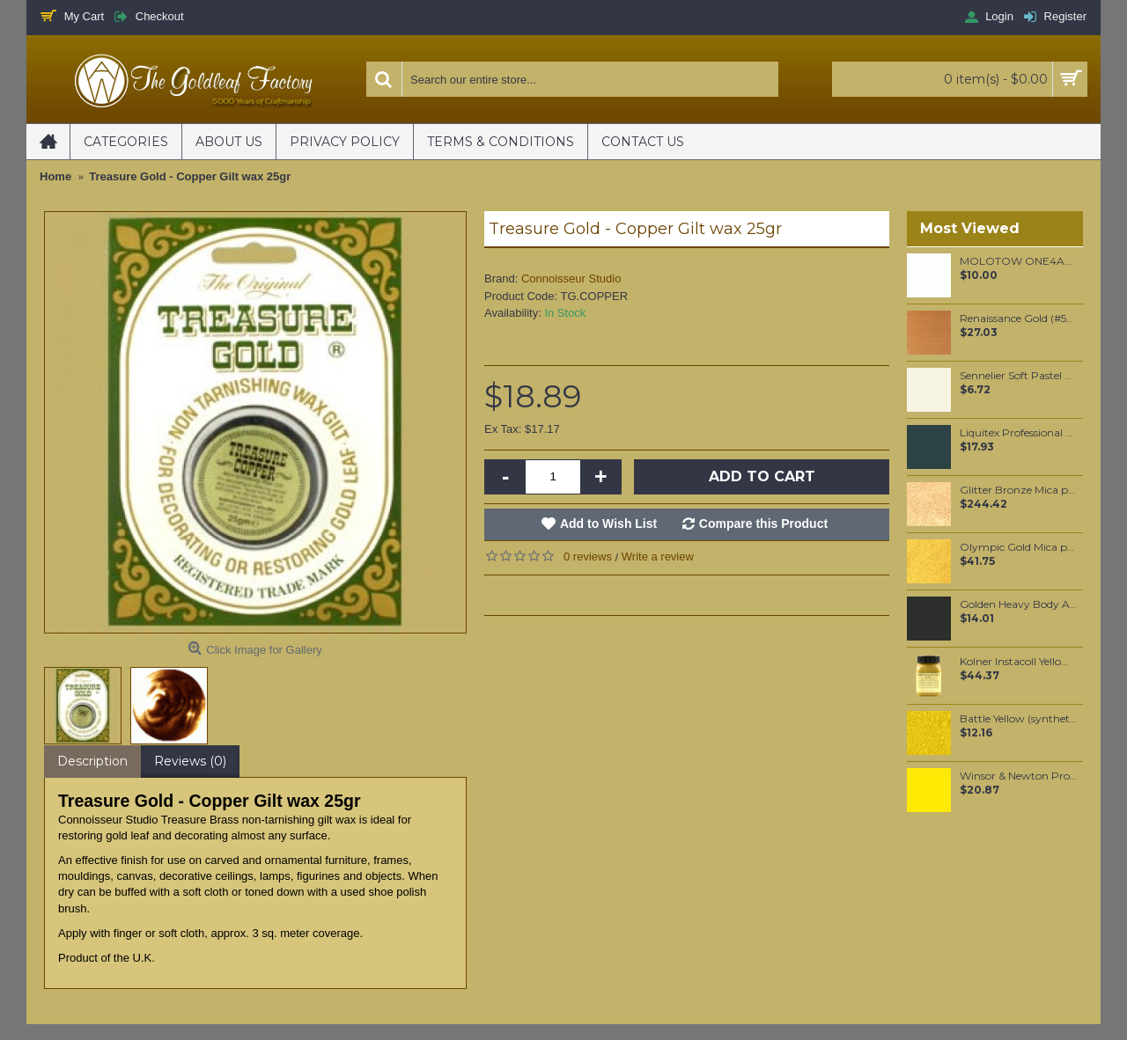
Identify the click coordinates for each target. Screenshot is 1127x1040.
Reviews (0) (190, 761)
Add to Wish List (608, 523)
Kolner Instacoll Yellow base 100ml (1018, 661)
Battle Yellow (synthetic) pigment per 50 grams (1018, 719)
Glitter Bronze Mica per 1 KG (1018, 490)
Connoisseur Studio (571, 278)
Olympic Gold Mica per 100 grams (1018, 547)
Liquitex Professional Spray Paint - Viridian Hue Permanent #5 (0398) (1018, 433)
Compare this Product (763, 523)
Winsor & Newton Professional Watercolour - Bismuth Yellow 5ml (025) (1018, 776)
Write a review (658, 556)
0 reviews (588, 556)
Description (92, 761)
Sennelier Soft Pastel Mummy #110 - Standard (1018, 376)
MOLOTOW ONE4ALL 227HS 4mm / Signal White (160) (1018, 261)
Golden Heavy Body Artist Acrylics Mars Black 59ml (1018, 604)
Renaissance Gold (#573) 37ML (1018, 318)
